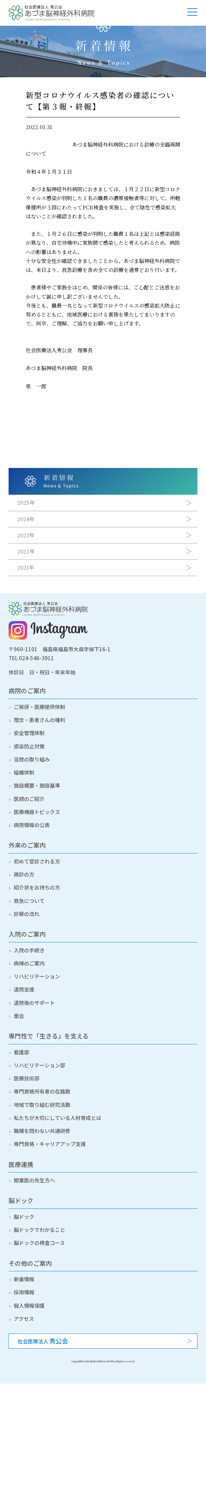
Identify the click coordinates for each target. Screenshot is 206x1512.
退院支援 (24, 989)
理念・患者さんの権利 (39, 719)
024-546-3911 (36, 658)
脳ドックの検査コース (39, 1242)
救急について (29, 900)
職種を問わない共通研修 (42, 1130)
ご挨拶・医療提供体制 (39, 706)
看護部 (21, 1052)
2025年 (26, 502)
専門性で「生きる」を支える (49, 1035)
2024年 (25, 519)
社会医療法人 (43, 1340)
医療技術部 (26, 1078)
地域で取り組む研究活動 (42, 1104)
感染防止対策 (29, 746)
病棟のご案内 (29, 963)
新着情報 (24, 1279)
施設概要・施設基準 (37, 785)
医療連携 (21, 1164)
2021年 (25, 567)
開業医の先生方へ (34, 1180)
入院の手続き (29, 950)
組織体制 (24, 772)
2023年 (25, 535)
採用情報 (24, 1292)
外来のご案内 (27, 844)
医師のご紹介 (29, 798)
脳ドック (21, 1200)
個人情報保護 (29, 1305)
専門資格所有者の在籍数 (42, 1091)
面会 (19, 1015)
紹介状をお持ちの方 (37, 887)
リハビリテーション (37, 976)
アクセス (24, 1318)
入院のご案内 (27, 933)
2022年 (26, 551)
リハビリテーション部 (39, 1065)
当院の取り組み (32, 759)
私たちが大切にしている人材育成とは (57, 1117)
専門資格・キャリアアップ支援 (50, 1143)
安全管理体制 (29, 732)
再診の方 (24, 874)
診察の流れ (26, 913)
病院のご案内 (27, 690)
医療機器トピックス (37, 811)
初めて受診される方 (37, 861)
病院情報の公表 (32, 824)
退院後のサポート (34, 1002)
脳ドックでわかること (39, 1229)
